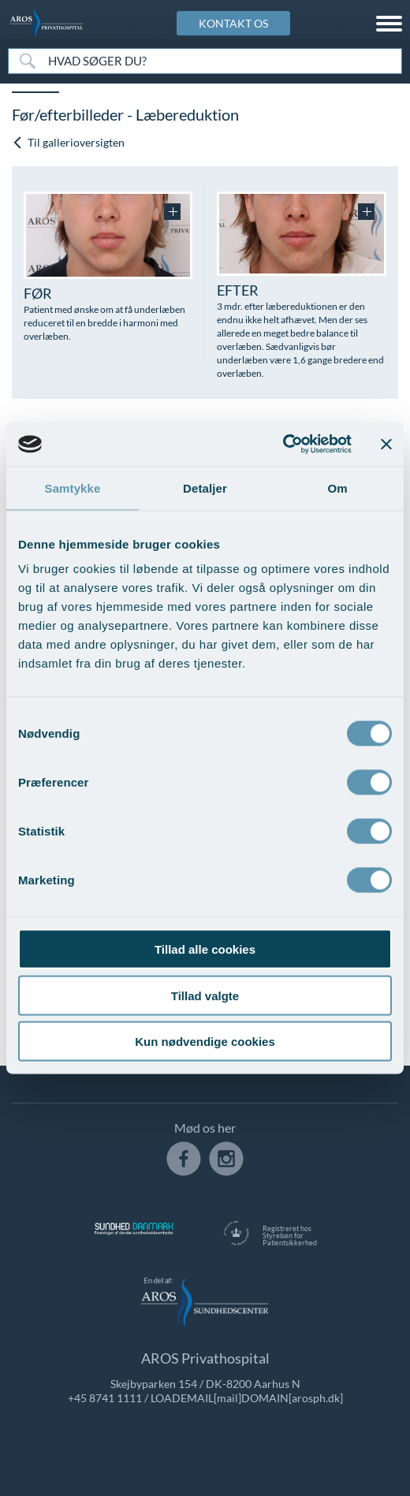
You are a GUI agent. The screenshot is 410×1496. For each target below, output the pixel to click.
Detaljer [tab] (205, 487)
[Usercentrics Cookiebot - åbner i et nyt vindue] (283, 444)
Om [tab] (337, 487)
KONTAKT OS (233, 23)
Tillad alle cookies (205, 949)
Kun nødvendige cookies (205, 1041)
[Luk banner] (386, 443)
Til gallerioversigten (68, 142)
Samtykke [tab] (73, 487)
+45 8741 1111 (105, 1398)
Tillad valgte (205, 995)
